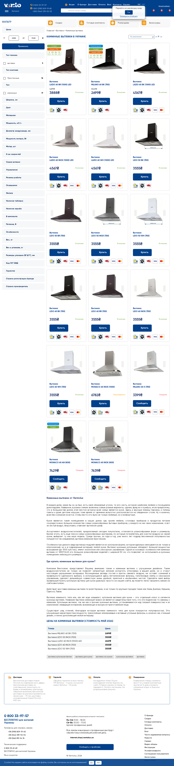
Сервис (148, 741)
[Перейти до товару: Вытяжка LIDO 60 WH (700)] (66, 364)
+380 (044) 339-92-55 (42, 12)
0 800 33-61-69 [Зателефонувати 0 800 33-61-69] (10, 748)
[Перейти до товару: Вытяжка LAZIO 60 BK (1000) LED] (150, 62)
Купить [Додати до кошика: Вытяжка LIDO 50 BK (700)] (142, 177)
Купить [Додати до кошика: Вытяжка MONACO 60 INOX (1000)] (101, 403)
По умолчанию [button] (136, 37)
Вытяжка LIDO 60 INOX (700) (62, 645)
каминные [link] (12, 93)
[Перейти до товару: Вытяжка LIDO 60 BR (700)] (108, 289)
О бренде (149, 715)
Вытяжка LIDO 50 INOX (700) (62, 637)
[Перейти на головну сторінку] (12, 8)
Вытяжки (60, 31)
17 (158, 37)
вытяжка (140, 657)
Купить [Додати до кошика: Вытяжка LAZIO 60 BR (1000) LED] (59, 101)
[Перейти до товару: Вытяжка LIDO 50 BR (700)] (66, 213)
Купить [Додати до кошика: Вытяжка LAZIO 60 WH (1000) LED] (101, 177)
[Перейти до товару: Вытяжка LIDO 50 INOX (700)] (108, 213)
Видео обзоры (151, 744)
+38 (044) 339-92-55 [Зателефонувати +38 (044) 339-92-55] (15, 735)
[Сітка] (165, 37)
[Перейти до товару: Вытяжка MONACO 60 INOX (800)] (108, 440)
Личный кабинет (162, 6)
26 (161, 37)
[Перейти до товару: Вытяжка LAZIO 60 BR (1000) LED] (66, 62)
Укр (139, 5)
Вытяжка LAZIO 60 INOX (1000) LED (65, 641)
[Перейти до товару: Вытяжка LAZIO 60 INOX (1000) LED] (66, 138)
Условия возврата (153, 751)
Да (91, 763)
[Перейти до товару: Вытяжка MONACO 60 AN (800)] (66, 440)
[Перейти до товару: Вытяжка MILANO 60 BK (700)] (108, 62)
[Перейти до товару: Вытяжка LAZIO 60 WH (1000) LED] (108, 138)
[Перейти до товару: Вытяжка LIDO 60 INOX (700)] (150, 289)
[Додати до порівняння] (76, 101)
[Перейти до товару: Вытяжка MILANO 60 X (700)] (150, 364)
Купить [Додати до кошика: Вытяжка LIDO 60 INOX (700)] (142, 328)
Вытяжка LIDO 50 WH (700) (61, 649)
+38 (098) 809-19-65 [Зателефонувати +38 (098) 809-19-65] (15, 731)
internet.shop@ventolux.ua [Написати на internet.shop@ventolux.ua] (80, 737)
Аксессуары (150, 757)
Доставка (149, 728)
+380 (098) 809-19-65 (41, 9)
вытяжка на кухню (104, 657)
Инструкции (150, 747)
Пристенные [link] (13, 78)
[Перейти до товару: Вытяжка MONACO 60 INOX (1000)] (108, 364)
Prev (52, 62)
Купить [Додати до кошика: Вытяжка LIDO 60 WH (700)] (59, 403)
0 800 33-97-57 (38, 5)
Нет (98, 763)
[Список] (169, 37)
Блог (147, 731)
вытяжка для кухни (84, 657)
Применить (23, 46)
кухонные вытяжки (124, 657)
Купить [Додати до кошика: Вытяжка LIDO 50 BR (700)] (59, 252)
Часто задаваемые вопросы (157, 735)
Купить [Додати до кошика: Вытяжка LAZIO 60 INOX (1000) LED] (59, 177)
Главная (50, 31)
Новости (148, 738)
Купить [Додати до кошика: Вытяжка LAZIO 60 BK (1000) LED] (142, 101)
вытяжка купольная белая (60, 657)
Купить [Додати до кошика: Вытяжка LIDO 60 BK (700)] (59, 328)
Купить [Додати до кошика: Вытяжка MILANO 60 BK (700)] (101, 101)
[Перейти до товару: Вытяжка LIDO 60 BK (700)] (66, 289)
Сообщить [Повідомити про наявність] (142, 403)
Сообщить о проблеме (89, 747)
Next (81, 62)
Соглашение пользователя (157, 754)
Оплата (148, 725)
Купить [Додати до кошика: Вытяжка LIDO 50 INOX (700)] (101, 252)
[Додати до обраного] (81, 101)
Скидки (148, 719)
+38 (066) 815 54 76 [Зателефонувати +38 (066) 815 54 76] (14, 738)
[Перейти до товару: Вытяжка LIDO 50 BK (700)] (150, 138)
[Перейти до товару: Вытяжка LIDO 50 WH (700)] (150, 213)
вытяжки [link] (11, 63)
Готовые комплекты (153, 722)
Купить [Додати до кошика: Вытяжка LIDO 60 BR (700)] (101, 328)
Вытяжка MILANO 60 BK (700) (62, 633)
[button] (11, 11)
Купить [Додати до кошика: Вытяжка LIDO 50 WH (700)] (142, 252)
